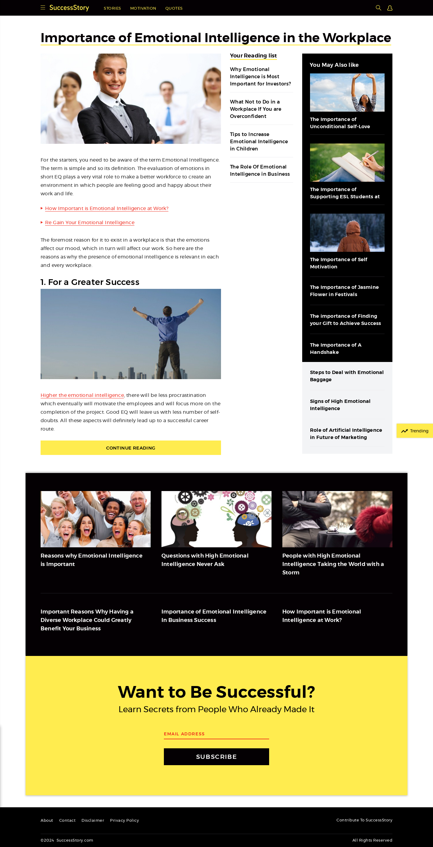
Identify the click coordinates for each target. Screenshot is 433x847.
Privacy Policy (124, 821)
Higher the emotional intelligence (82, 395)
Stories (112, 9)
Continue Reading (130, 448)
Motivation (143, 9)
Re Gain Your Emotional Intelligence (89, 222)
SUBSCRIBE (216, 756)
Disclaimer (92, 821)
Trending (419, 431)
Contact (67, 821)
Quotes (174, 9)
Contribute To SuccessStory (364, 820)
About (47, 821)
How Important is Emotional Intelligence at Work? (106, 208)
